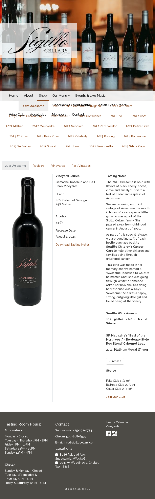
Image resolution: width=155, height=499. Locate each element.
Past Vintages (81, 165)
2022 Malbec (14, 126)
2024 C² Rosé (18, 136)
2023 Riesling (106, 136)
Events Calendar (117, 422)
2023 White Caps (133, 146)
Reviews (38, 165)
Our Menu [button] (61, 95)
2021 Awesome (15, 165)
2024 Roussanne (135, 136)
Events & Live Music (90, 95)
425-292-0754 (82, 430)
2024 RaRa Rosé (48, 136)
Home (13, 95)
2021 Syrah (72, 146)
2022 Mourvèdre (43, 126)
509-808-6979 (76, 436)
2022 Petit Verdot (104, 126)
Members (59, 114)
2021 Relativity (78, 136)
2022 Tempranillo (101, 146)
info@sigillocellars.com (79, 442)
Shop (43, 95)
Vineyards (58, 165)
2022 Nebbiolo (74, 126)
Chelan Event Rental (111, 105)
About (28, 95)
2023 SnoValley (20, 146)
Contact (78, 114)
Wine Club (16, 114)
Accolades (38, 114)
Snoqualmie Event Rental (71, 105)
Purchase (115, 361)
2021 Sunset (48, 146)
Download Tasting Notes (73, 244)
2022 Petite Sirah (137, 126)
